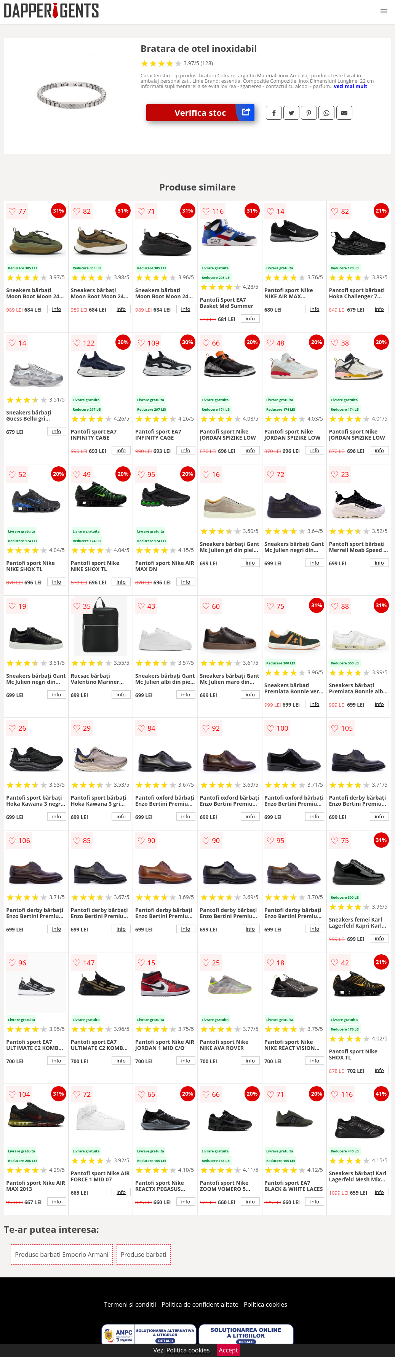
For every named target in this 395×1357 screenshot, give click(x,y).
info (56, 309)
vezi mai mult (350, 86)
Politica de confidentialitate (200, 1304)
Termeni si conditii (130, 1304)
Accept (228, 1350)
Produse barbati (143, 1254)
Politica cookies (265, 1304)
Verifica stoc (214, 112)
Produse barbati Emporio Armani (62, 1254)
